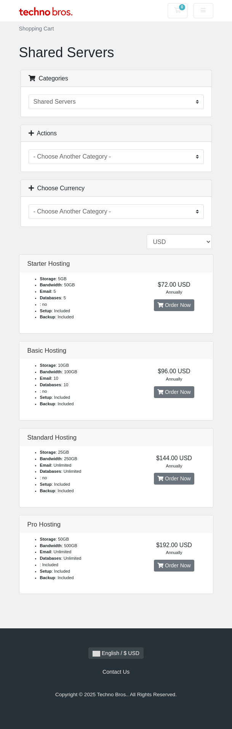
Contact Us (116, 672)
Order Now (174, 305)
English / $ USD (116, 653)
